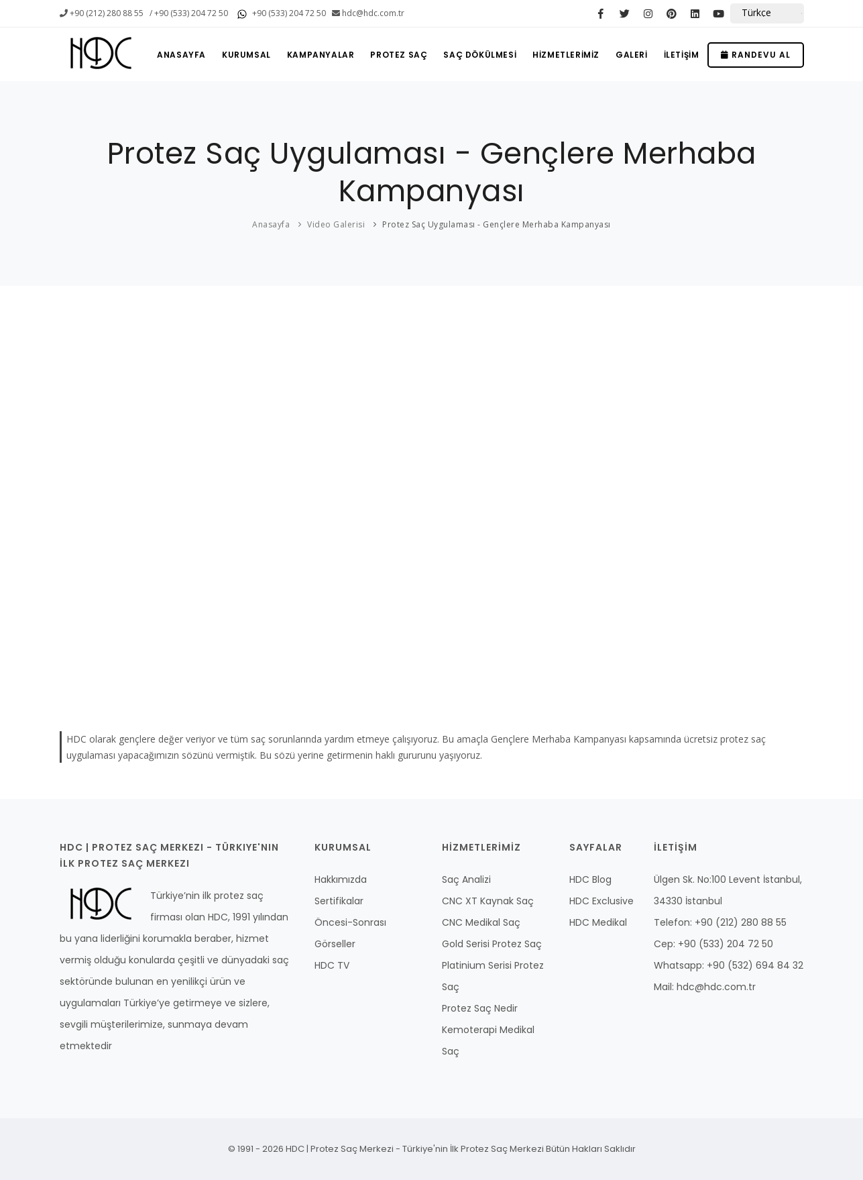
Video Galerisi (336, 224)
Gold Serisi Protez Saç (492, 944)
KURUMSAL (246, 54)
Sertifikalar (338, 901)
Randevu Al (756, 54)
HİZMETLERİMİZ (565, 54)
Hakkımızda (340, 879)
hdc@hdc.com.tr (368, 13)
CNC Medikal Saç (481, 922)
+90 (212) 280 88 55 (101, 13)
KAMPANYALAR (321, 54)
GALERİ (632, 54)
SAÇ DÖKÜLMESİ (479, 54)
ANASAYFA (181, 54)
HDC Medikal (598, 922)
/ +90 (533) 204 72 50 (189, 13)
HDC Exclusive (601, 901)
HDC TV (331, 965)
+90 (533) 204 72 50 (280, 14)
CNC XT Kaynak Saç (488, 901)
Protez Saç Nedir (480, 1008)
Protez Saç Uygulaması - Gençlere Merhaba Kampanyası (496, 224)
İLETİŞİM (681, 54)
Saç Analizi (466, 879)
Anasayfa (271, 224)
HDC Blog (590, 879)
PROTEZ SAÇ (398, 54)
